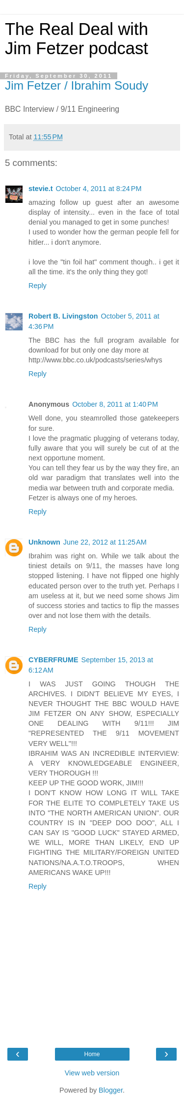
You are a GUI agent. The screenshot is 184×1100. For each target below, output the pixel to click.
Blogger (111, 1090)
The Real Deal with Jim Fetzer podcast (76, 39)
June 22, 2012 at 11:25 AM (105, 542)
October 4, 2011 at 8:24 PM (99, 189)
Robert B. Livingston (63, 316)
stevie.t (40, 189)
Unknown (44, 542)
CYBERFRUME (53, 660)
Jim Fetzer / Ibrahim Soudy (76, 85)
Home (92, 1054)
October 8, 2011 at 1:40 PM (115, 404)
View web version (92, 1073)
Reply (37, 286)
